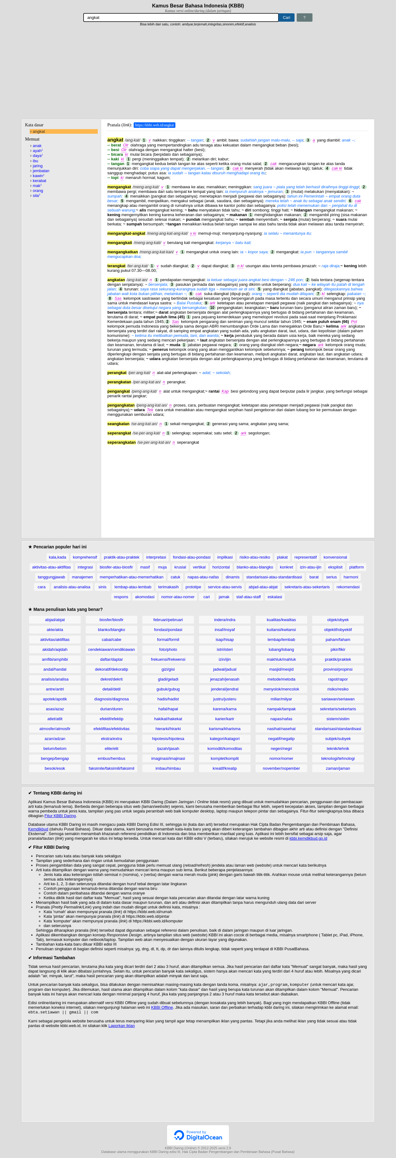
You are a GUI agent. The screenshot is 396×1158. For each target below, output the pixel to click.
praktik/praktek (338, 659)
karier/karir (224, 718)
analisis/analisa (54, 679)
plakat (282, 557)
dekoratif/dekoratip (111, 669)
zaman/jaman (338, 768)
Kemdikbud (38, 829)
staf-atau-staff (248, 596)
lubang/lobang (281, 649)
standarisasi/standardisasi (338, 728)
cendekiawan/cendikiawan (111, 649)
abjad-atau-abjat (263, 587)
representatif (306, 557)
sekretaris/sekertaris (338, 709)
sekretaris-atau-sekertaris (307, 587)
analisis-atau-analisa (72, 587)
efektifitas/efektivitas (111, 728)
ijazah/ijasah (168, 748)
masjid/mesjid (281, 669)
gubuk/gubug (168, 689)
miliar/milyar (281, 699)
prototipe (193, 587)
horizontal (221, 567)
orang (38, 190)
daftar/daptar (111, 659)
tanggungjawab (51, 577)
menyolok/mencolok (281, 689)
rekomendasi (348, 587)
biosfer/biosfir (111, 619)
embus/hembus (111, 758)
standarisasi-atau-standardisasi (274, 577)
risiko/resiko (338, 689)
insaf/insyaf (225, 629)
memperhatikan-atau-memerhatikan (131, 577)
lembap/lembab (281, 639)
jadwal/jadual (224, 669)
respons (121, 596)
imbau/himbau (168, 768)
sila (36, 195)
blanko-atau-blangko (255, 567)
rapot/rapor (338, 679)
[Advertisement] (198, 72)
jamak (224, 596)
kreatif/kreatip (225, 768)
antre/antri (55, 689)
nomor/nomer (281, 758)
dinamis (232, 577)
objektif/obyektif (338, 629)
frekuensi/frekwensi (168, 659)
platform (356, 567)
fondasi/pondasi (168, 629)
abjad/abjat (55, 619)
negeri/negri (281, 748)
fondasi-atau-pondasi (191, 557)
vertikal (199, 567)
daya (38, 155)
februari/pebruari (168, 619)
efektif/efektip (111, 718)
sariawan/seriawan (338, 699)
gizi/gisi (168, 669)
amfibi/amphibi (55, 659)
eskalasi (275, 596)
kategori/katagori (224, 738)
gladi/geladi (168, 679)
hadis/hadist (168, 699)
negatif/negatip (281, 738)
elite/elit (111, 748)
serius (331, 577)
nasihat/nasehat (281, 728)
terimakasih (168, 587)
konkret (286, 567)
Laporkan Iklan (121, 1027)
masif (145, 567)
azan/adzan (55, 738)
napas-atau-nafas (203, 577)
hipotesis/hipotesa (168, 738)
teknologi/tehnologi (338, 758)
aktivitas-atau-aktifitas (51, 567)
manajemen (82, 577)
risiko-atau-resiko (254, 557)
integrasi (85, 567)
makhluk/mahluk (281, 659)
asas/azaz (55, 709)
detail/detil (111, 689)
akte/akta (55, 629)
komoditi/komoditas (225, 748)
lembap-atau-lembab (132, 587)
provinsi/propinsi (338, 669)
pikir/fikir (338, 649)
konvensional (335, 557)
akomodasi (144, 596)
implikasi (225, 557)
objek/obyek (338, 619)
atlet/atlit (54, 718)
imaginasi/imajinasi (168, 758)
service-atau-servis (225, 587)
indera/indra (224, 619)
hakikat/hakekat (168, 718)
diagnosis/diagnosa (111, 699)
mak (37, 185)
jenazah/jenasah (224, 679)
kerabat (39, 180)
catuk (175, 577)
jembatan (41, 170)
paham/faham (338, 639)
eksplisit (335, 567)
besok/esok (55, 768)
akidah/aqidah (54, 649)
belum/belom (54, 748)
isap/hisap (225, 639)
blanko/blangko (111, 629)
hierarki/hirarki (168, 728)
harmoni (351, 577)
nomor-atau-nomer (178, 596)
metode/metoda (281, 679)
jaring (38, 165)
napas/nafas (281, 718)
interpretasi (156, 557)
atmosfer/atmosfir (54, 728)
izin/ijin (225, 659)
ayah (38, 150)
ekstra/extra (111, 738)
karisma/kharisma (225, 728)
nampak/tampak (281, 709)
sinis (102, 587)
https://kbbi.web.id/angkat (154, 125)
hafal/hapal (168, 709)
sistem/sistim (337, 718)
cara (41, 587)
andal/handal (54, 669)
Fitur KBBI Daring (60, 815)
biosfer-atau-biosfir (116, 567)
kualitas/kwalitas (281, 619)
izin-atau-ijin (310, 567)
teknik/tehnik (338, 748)
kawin (39, 175)
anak (37, 145)
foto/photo (168, 649)
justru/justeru (224, 699)
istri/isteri (225, 649)
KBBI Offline (162, 1008)
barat (314, 577)
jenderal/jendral (225, 689)
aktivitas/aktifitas (55, 639)
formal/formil (168, 639)
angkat (39, 131)
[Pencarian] (181, 17)
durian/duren (111, 709)
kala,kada (57, 557)
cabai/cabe (111, 639)
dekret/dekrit (112, 679)
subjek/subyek (338, 738)
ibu (35, 161)
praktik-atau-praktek (122, 557)
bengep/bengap (55, 758)
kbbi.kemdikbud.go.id (308, 838)
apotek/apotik (55, 699)
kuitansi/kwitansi (281, 629)
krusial (180, 567)
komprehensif (85, 557)
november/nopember (281, 768)
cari (206, 596)
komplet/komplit (225, 758)
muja (162, 567)
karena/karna (225, 709)
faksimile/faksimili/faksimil (111, 768)
